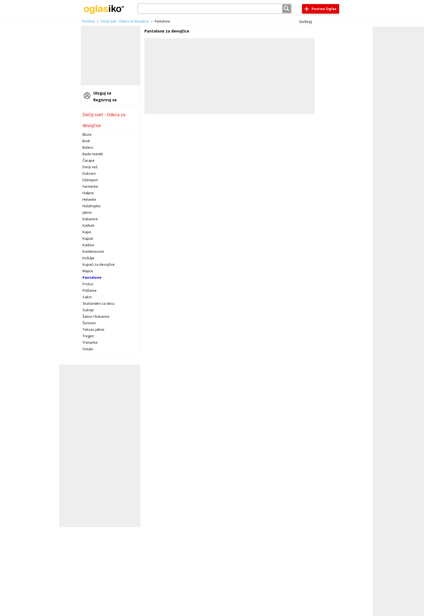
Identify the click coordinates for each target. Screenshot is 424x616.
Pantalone (91, 277)
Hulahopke (91, 205)
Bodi (86, 140)
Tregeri (88, 335)
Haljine (88, 192)
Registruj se (105, 99)
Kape (86, 231)
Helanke (89, 199)
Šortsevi (89, 322)
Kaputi (87, 238)
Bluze (87, 134)
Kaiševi (88, 244)
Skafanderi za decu (98, 303)
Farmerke (90, 186)
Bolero (87, 147)
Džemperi (90, 179)
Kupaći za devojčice (98, 264)
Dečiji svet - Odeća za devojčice (125, 21)
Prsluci (87, 283)
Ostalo (87, 348)
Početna (88, 21)
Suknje (88, 309)
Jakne (87, 212)
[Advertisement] (110, 55)
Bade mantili (92, 153)
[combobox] (215, 9)
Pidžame (89, 290)
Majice (87, 270)
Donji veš (89, 166)
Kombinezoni (93, 251)
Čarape (88, 160)
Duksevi (89, 173)
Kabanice (90, 218)
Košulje (88, 257)
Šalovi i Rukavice (96, 316)
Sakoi (87, 296)
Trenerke (90, 342)
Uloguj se (102, 93)
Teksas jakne (93, 329)
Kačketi (88, 225)
